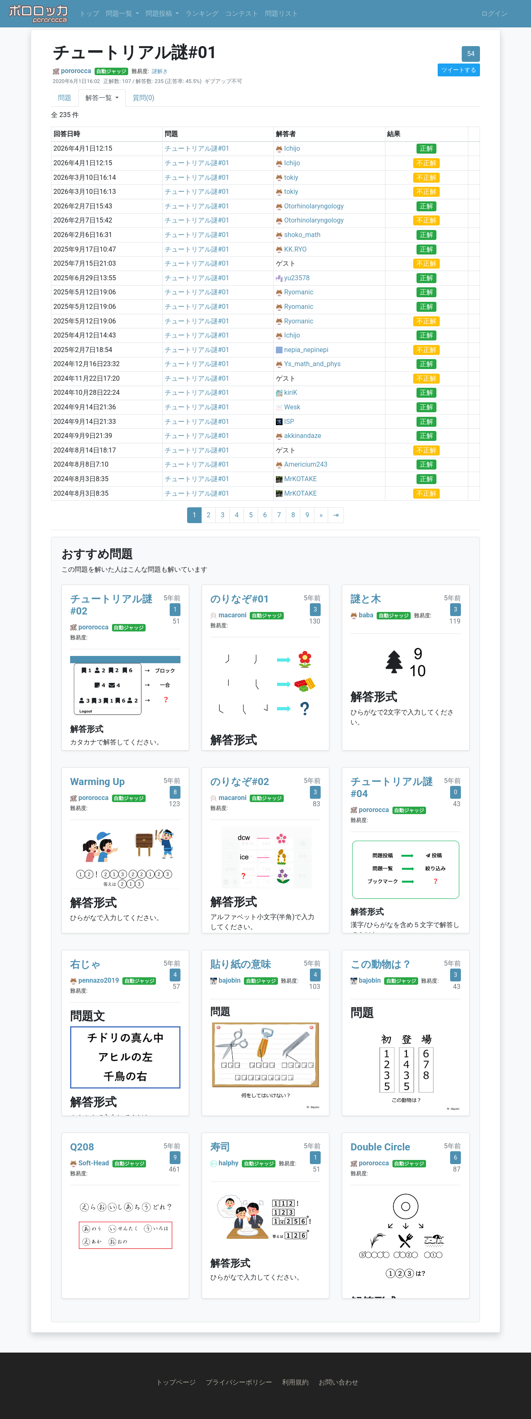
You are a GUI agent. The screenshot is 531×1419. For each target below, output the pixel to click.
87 (456, 1169)
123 (174, 804)
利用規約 (295, 1382)
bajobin (230, 980)
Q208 (82, 1147)
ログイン (494, 13)
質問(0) (143, 98)
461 (174, 1169)
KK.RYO (295, 249)
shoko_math (302, 235)
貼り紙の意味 (240, 964)
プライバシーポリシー (239, 1382)
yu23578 (296, 278)
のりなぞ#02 (239, 782)
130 (314, 621)
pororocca (76, 71)
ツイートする (458, 69)
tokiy (291, 177)
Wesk (292, 407)
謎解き (160, 71)
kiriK (290, 392)
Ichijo (292, 148)
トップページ (176, 1382)
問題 (64, 98)
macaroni (232, 615)
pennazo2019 (98, 980)
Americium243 (305, 464)
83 (316, 804)
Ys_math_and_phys (312, 364)
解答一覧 (99, 98)
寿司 (220, 1147)
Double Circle (380, 1147)
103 (314, 987)
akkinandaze (302, 436)
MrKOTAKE (300, 479)
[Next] (321, 515)
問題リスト (281, 13)
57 (176, 987)
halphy (229, 1163)
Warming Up (97, 782)
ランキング (202, 13)
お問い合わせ (338, 1382)
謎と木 (366, 599)
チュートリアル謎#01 (197, 148)
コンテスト (241, 13)
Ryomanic (298, 292)
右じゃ (85, 964)
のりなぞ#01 (239, 599)
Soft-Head (93, 1163)
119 (454, 621)
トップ (89, 13)
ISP (289, 422)
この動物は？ (381, 964)
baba (366, 615)
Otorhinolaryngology (314, 206)
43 (456, 804)
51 (176, 621)
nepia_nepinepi (306, 350)
